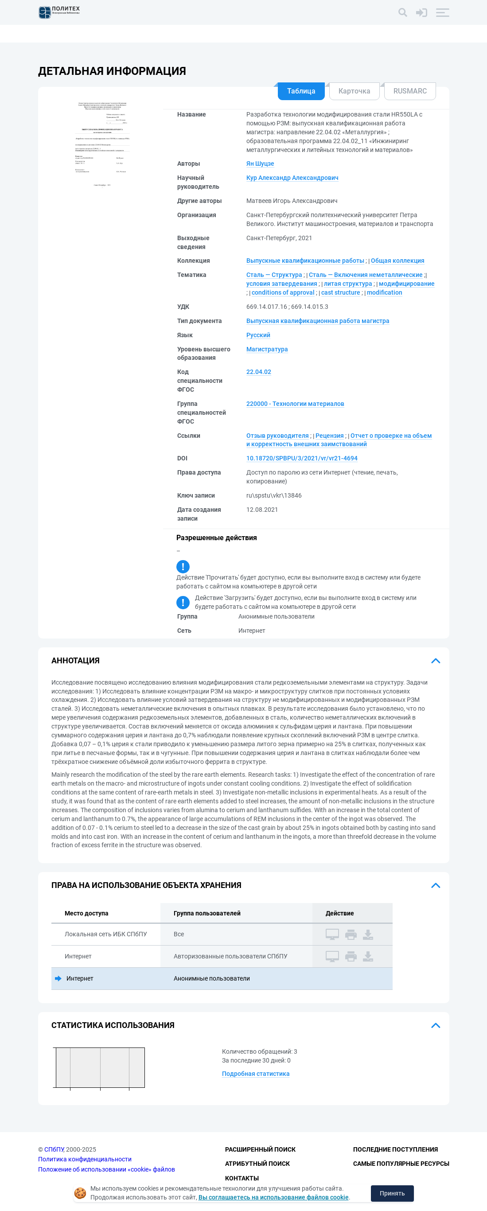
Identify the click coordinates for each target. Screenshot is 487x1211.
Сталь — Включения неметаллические (366, 274)
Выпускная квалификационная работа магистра (318, 320)
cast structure (340, 292)
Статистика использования (113, 1025)
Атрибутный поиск (257, 1163)
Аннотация (75, 660)
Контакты (242, 1178)
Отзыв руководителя (277, 435)
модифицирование (407, 283)
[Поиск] (402, 12)
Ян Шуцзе (260, 163)
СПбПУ (53, 1149)
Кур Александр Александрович (292, 177)
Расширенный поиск (260, 1149)
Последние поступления (395, 1149)
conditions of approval (283, 292)
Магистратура (267, 349)
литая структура (348, 283)
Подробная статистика (256, 1073)
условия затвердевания (281, 283)
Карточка (354, 91)
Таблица (301, 91)
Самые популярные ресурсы (401, 1163)
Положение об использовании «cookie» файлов (106, 1169)
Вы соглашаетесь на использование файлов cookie (274, 1197)
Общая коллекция (398, 260)
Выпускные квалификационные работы (305, 260)
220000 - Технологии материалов (295, 403)
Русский (258, 335)
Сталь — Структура (274, 274)
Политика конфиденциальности (85, 1159)
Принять (392, 1193)
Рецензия (330, 435)
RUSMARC (410, 91)
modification (384, 292)
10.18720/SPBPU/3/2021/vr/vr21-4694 (302, 458)
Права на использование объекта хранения (146, 885)
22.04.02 (258, 371)
